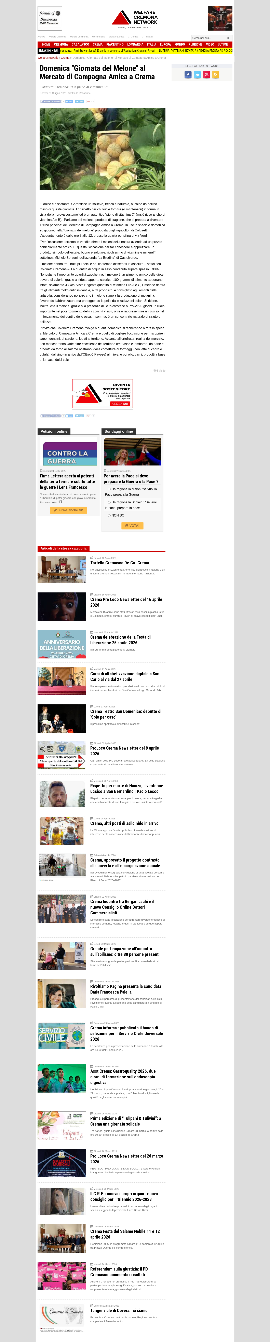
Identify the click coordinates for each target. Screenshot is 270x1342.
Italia (151, 44)
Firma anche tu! (68, 510)
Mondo (180, 44)
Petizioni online (54, 431)
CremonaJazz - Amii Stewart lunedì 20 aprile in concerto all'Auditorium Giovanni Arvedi (110, 50)
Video (210, 44)
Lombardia (135, 44)
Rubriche (195, 44)
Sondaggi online (119, 431)
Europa (165, 44)
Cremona (61, 44)
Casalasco (80, 44)
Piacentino (115, 44)
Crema (98, 44)
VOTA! (132, 525)
